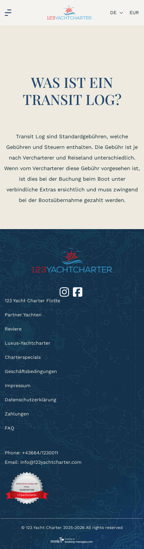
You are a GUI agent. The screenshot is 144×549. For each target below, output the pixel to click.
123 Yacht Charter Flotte (32, 300)
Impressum (17, 385)
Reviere (13, 329)
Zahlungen (17, 414)
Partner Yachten (23, 315)
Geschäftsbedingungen (31, 371)
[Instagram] (65, 291)
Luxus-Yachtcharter (27, 343)
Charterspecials (23, 357)
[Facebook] (77, 291)
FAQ (9, 428)
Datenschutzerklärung (30, 399)
